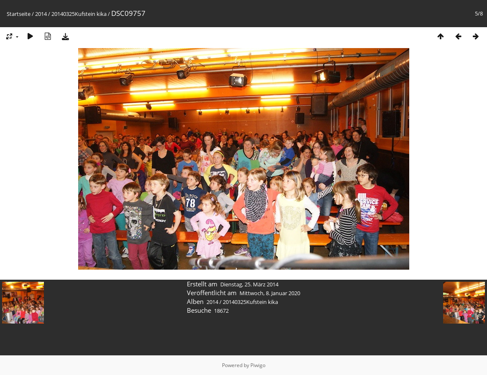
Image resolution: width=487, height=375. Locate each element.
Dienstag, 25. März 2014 (249, 284)
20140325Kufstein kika (79, 14)
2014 (41, 14)
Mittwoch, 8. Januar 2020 (270, 293)
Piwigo (257, 365)
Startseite (19, 14)
